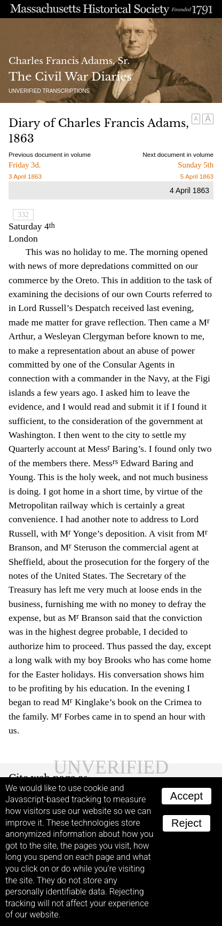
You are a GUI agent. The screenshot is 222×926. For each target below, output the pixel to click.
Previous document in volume (50, 154)
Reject (186, 823)
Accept (186, 796)
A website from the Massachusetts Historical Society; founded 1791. (111, 9)
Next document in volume (177, 154)
